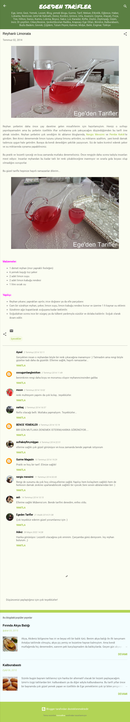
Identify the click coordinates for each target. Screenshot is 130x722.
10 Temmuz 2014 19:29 (46, 459)
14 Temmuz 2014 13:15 (33, 497)
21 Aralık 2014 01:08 (43, 515)
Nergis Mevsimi (95, 134)
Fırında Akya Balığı (16, 625)
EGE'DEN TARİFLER (65, 6)
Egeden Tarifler (24, 514)
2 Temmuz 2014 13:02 (34, 390)
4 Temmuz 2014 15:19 (49, 425)
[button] (125, 34)
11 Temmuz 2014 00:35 (46, 477)
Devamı (122, 654)
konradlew (61, 715)
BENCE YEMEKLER (27, 424)
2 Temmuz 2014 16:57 (35, 407)
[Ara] (125, 7)
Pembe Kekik (117, 134)
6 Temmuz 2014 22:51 (50, 442)
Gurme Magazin (25, 459)
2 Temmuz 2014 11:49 (52, 372)
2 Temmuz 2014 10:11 (34, 352)
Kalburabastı (12, 665)
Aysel (19, 352)
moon (19, 390)
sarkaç (20, 407)
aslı (18, 497)
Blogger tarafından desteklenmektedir (65, 709)
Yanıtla (20, 365)
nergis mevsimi (24, 476)
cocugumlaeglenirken (28, 372)
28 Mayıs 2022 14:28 (33, 532)
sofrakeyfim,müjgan (27, 442)
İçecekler (16, 338)
